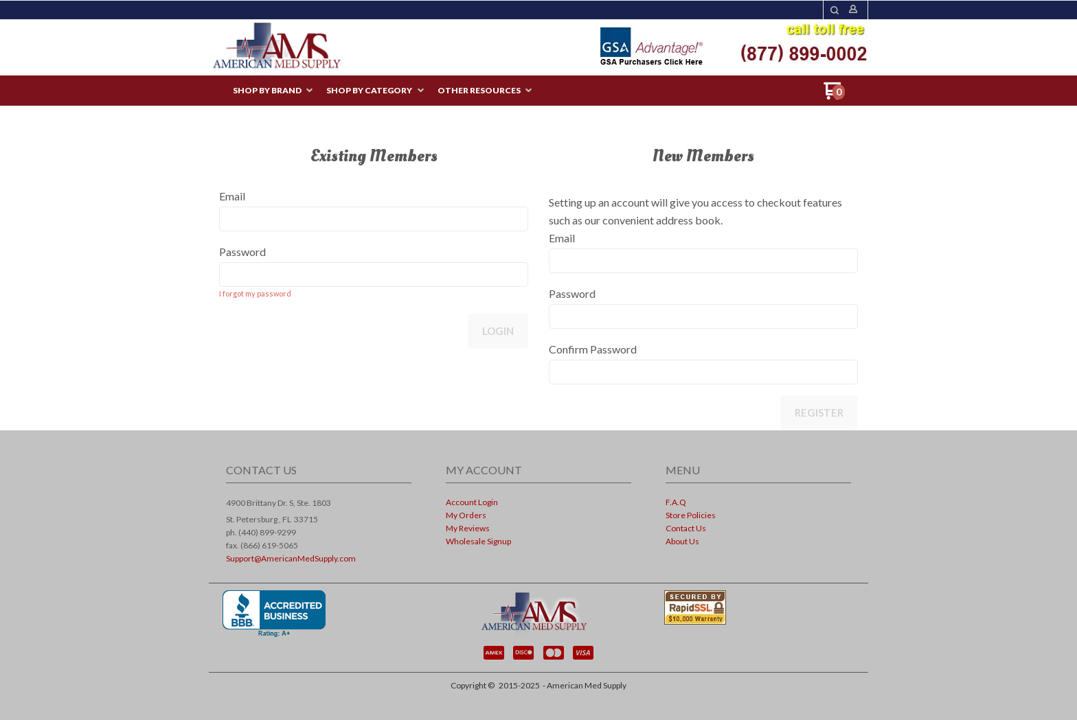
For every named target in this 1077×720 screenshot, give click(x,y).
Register (819, 412)
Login (498, 331)
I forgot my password (255, 293)
